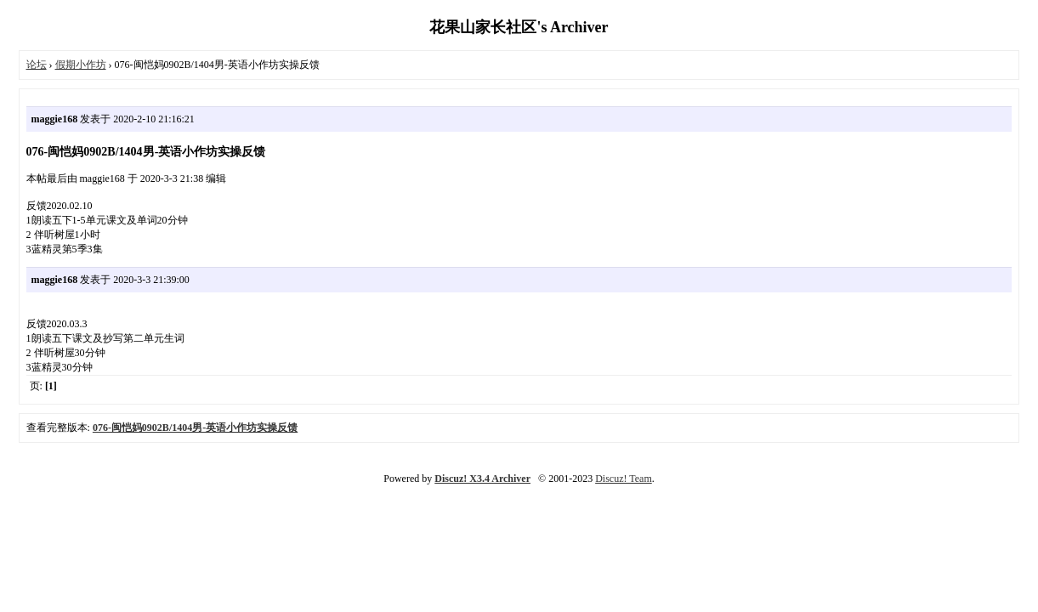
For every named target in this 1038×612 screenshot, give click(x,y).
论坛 (36, 65)
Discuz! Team (623, 478)
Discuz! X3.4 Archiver (482, 478)
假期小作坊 (80, 65)
